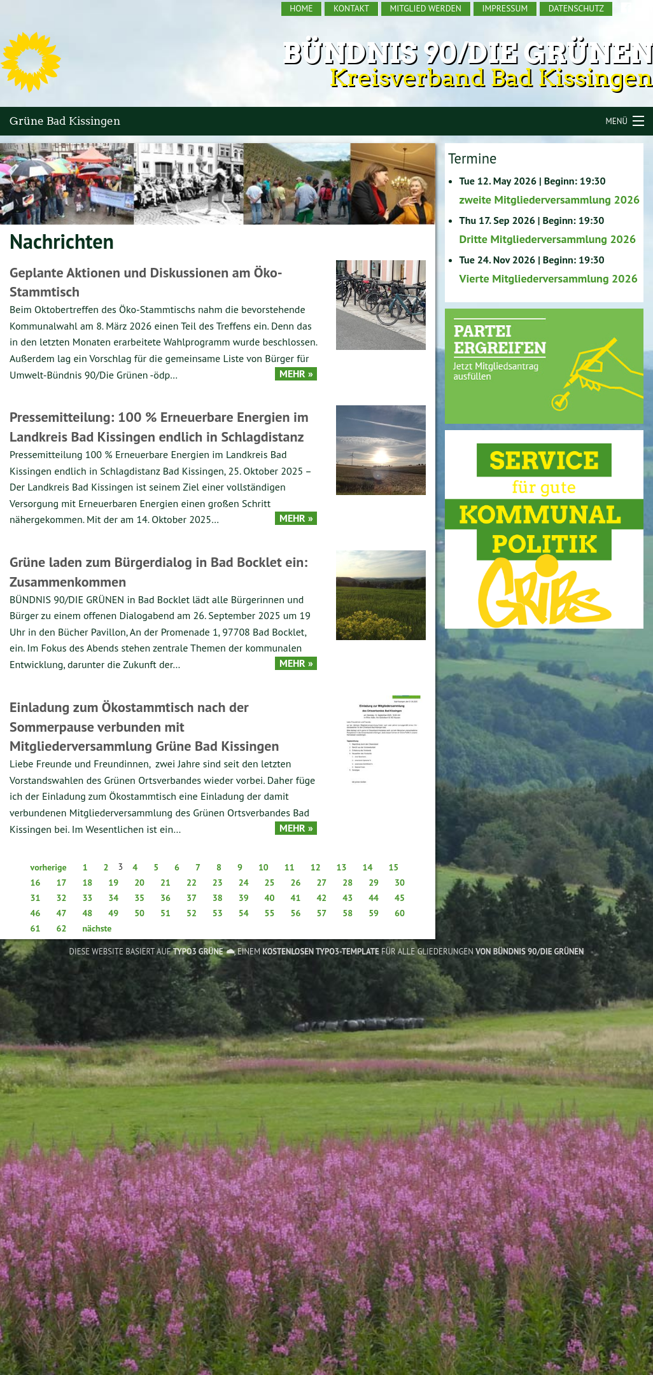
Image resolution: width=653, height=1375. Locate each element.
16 (36, 882)
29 (374, 882)
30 (400, 882)
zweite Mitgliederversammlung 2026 (550, 199)
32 (61, 898)
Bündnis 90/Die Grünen (467, 53)
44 (374, 898)
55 (270, 913)
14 (367, 867)
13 (342, 867)
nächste (96, 928)
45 (400, 898)
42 (321, 898)
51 (165, 913)
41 (296, 898)
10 (263, 867)
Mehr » (296, 373)
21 (165, 882)
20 (139, 882)
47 (61, 913)
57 (321, 913)
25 (270, 882)
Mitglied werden (425, 8)
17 (61, 882)
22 (191, 882)
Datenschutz (576, 8)
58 (347, 913)
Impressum (505, 8)
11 (289, 867)
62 (61, 928)
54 (244, 913)
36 (165, 898)
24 (244, 882)
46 (36, 913)
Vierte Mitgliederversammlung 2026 (549, 278)
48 (87, 913)
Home (301, 8)
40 (270, 898)
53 (218, 913)
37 (191, 898)
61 (36, 928)
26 (296, 882)
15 (393, 867)
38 (218, 898)
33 (87, 898)
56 (296, 913)
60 (400, 913)
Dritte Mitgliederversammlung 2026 (548, 239)
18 (87, 882)
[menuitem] (302, 9)
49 (113, 913)
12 (316, 867)
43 (347, 898)
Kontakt (351, 8)
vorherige (49, 867)
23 (218, 882)
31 (36, 898)
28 (347, 882)
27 (321, 882)
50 (139, 913)
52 (191, 913)
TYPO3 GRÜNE (198, 951)
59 (374, 913)
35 (139, 898)
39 (244, 898)
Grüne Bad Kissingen (65, 121)
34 (113, 898)
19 (113, 882)
